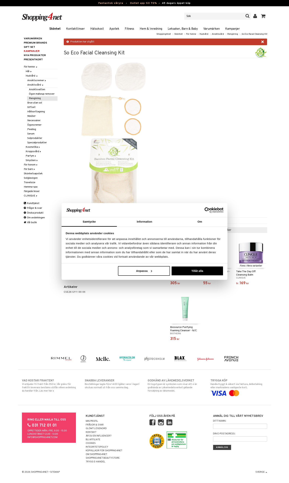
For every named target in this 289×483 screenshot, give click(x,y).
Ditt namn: (219, 421)
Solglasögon (31, 178)
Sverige (261, 472)
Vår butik (30, 222)
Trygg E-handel (95, 461)
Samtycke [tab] (89, 221)
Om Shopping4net (96, 454)
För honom (31, 164)
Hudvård (204, 34)
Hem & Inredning (151, 29)
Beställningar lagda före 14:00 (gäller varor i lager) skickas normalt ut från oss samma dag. (113, 384)
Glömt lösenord (96, 428)
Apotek (114, 29)
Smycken (32, 160)
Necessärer (34, 120)
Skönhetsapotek (33, 173)
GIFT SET (29, 47)
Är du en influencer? (99, 435)
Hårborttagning (36, 111)
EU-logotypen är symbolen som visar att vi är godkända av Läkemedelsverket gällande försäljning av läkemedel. (176, 385)
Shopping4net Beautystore (103, 458)
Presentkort (33, 59)
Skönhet (55, 29)
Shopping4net (163, 34)
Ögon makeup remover (42, 94)
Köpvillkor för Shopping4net (104, 450)
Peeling (31, 129)
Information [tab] (144, 221)
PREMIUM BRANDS (35, 42)
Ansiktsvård (218, 34)
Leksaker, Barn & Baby (183, 29)
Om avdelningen (34, 217)
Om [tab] (199, 221)
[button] (263, 16)
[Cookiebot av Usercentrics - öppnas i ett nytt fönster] (207, 210)
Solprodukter (34, 138)
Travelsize (29, 182)
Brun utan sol (34, 102)
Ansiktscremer (36, 80)
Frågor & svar (33, 208)
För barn (29, 169)
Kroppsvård (33, 151)
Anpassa (144, 270)
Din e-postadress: (224, 433)
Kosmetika (33, 147)
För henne (191, 34)
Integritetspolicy (97, 447)
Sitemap (55, 472)
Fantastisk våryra (110, 3)
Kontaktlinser (75, 29)
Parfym (31, 155)
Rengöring (232, 34)
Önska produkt (33, 212)
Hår (29, 71)
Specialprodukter (37, 142)
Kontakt (91, 432)
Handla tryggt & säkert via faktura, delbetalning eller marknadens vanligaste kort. (238, 387)
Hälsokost (97, 29)
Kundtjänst (31, 203)
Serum (30, 133)
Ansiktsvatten (37, 89)
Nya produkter (35, 55)
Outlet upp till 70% (143, 3)
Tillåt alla (197, 270)
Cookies (91, 443)
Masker (31, 116)
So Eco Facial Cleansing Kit (254, 34)
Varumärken (211, 29)
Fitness (129, 29)
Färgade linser (32, 191)
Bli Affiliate (93, 439)
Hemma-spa (30, 186)
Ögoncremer (34, 125)
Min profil (92, 421)
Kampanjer (232, 29)
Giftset (31, 107)
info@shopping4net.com (42, 437)
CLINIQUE (31, 195)
